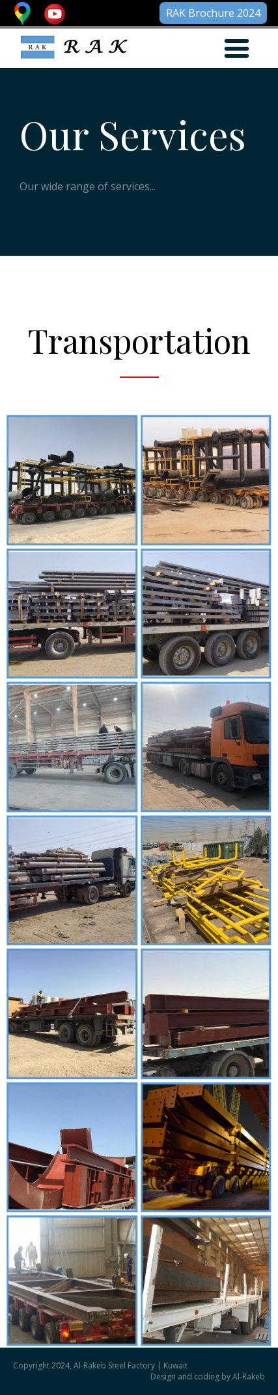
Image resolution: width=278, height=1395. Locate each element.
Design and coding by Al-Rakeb (207, 1377)
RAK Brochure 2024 (213, 13)
